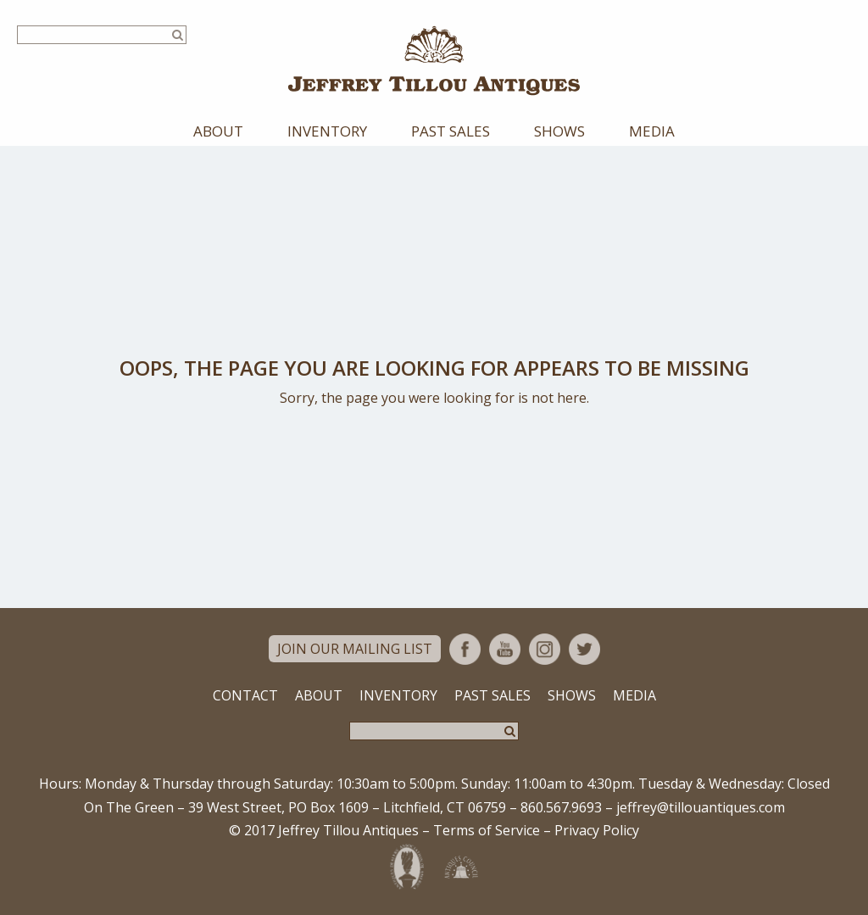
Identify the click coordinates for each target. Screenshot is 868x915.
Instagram (544, 649)
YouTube (504, 649)
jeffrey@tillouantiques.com (700, 807)
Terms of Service (486, 830)
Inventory (327, 131)
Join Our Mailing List (354, 648)
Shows (559, 131)
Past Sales (450, 131)
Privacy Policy (596, 830)
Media (652, 131)
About (218, 131)
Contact (245, 695)
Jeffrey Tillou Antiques (434, 60)
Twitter (584, 649)
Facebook (465, 649)
